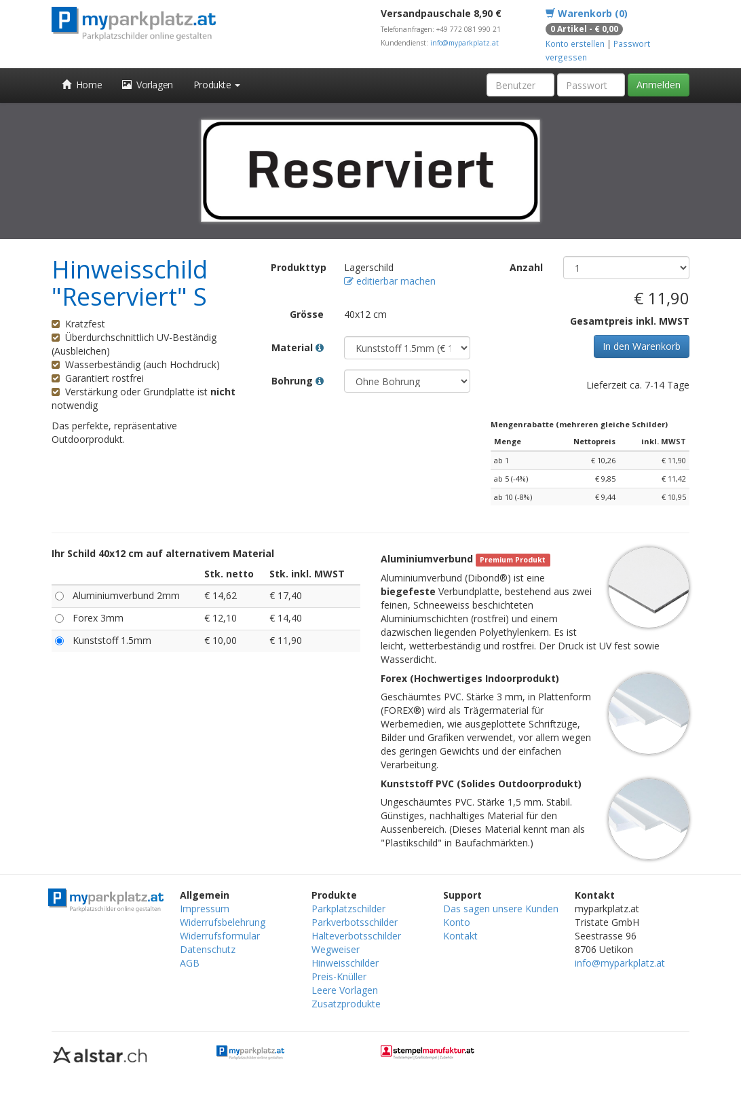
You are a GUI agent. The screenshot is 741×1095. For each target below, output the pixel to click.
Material (297, 347)
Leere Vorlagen (344, 990)
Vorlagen (147, 84)
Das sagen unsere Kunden (500, 908)
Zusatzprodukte (346, 1003)
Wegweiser (335, 949)
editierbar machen (390, 280)
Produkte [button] (216, 84)
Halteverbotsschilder (356, 935)
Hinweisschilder (345, 962)
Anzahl (526, 267)
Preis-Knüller (338, 976)
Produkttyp (298, 267)
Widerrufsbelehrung (222, 922)
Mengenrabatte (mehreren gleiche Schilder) (579, 424)
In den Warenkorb (642, 346)
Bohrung (297, 380)
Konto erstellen (575, 43)
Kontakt (460, 935)
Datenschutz (207, 949)
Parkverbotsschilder (354, 922)
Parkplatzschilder (348, 908)
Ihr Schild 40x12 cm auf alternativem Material (163, 553)
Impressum (204, 908)
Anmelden (658, 84)
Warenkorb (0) (587, 13)
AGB (190, 962)
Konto (456, 922)
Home (82, 84)
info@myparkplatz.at (464, 43)
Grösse (307, 314)
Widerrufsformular (220, 935)
